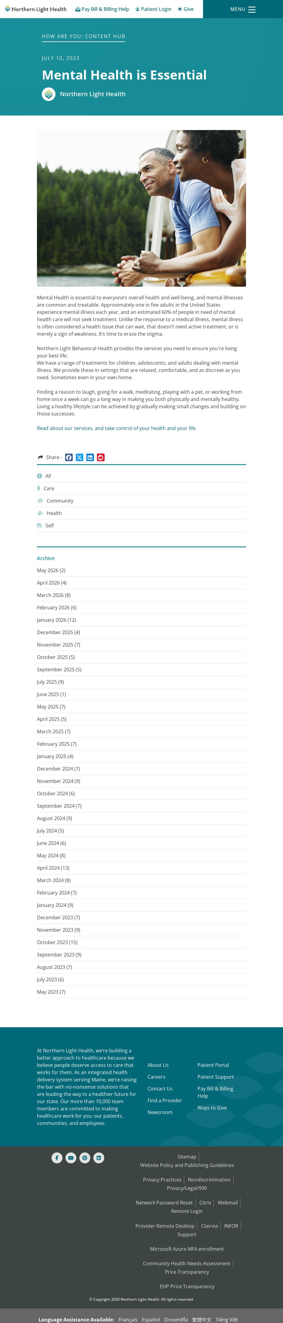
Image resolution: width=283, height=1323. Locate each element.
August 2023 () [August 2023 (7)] (54, 967)
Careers (156, 1077)
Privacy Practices (161, 1176)
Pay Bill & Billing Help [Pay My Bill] (215, 1092)
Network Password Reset (163, 1197)
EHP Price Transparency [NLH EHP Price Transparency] (187, 1272)
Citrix (205, 1197)
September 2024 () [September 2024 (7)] (59, 806)
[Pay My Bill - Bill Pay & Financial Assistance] (102, 10)
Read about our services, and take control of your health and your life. (117, 428)
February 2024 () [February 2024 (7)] (57, 892)
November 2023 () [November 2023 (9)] (58, 930)
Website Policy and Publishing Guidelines (187, 1163)
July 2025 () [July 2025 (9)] (50, 682)
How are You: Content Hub (83, 36)
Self (45, 525)
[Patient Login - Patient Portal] (153, 10)
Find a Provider (165, 1100)
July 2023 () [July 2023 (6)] (50, 979)
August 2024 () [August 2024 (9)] (54, 818)
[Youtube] (70, 1157)
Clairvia (209, 1217)
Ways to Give (212, 1107)
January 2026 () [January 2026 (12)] (56, 620)
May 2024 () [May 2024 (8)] (51, 855)
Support (187, 1225)
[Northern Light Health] (35, 9)
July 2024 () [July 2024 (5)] (50, 830)
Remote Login (187, 1204)
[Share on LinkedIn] (90, 457)
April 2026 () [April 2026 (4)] (52, 582)
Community (55, 500)
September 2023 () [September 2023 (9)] (59, 954)
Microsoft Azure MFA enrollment (187, 1238)
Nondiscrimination (209, 1176)
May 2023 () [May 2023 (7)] (51, 992)
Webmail (229, 1197)
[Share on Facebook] (69, 457)
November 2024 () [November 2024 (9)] (58, 781)
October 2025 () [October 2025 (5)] (56, 657)
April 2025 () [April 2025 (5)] (52, 719)
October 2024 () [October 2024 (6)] (56, 793)
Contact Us (160, 1088)
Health (49, 513)
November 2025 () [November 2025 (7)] (58, 644)
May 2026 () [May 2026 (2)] (51, 570)
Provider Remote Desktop (163, 1217)
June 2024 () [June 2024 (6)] (51, 843)
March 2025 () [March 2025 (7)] (54, 731)
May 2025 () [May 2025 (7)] (51, 706)
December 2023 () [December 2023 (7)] (58, 917)
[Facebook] (57, 1157)
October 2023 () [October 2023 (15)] (57, 942)
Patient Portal (213, 1065)
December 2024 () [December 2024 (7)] (58, 768)
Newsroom (160, 1112)
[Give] (186, 10)
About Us (158, 1065)
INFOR (232, 1217)
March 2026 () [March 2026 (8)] (54, 595)
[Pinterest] (84, 1157)
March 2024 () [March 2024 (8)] (54, 880)
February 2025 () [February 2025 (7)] (57, 744)
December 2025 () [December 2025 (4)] (58, 632)
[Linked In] (98, 1157)
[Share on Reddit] (101, 457)
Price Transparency (187, 1259)
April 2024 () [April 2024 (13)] (53, 868)
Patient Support (216, 1077)
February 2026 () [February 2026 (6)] (57, 607)
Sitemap (186, 1156)
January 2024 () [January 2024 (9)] (55, 905)
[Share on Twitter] (79, 457)
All (44, 476)
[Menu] (243, 9)
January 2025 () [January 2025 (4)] (55, 756)
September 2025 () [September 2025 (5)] (59, 669)
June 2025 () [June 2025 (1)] (51, 694)
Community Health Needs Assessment (187, 1251)
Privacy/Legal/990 (187, 1184)
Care (45, 488)
